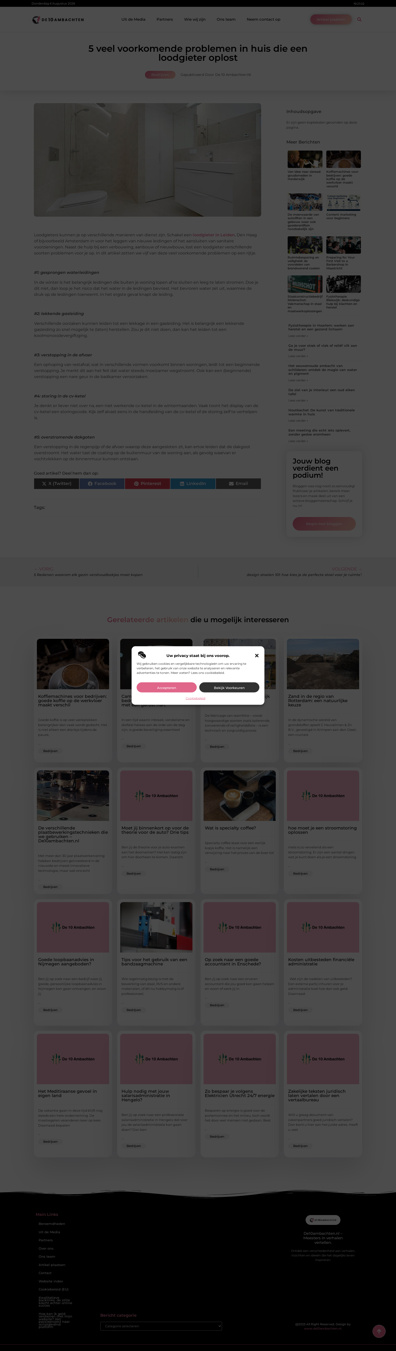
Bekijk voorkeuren (229, 688)
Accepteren (166, 688)
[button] (256, 655)
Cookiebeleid (195, 698)
